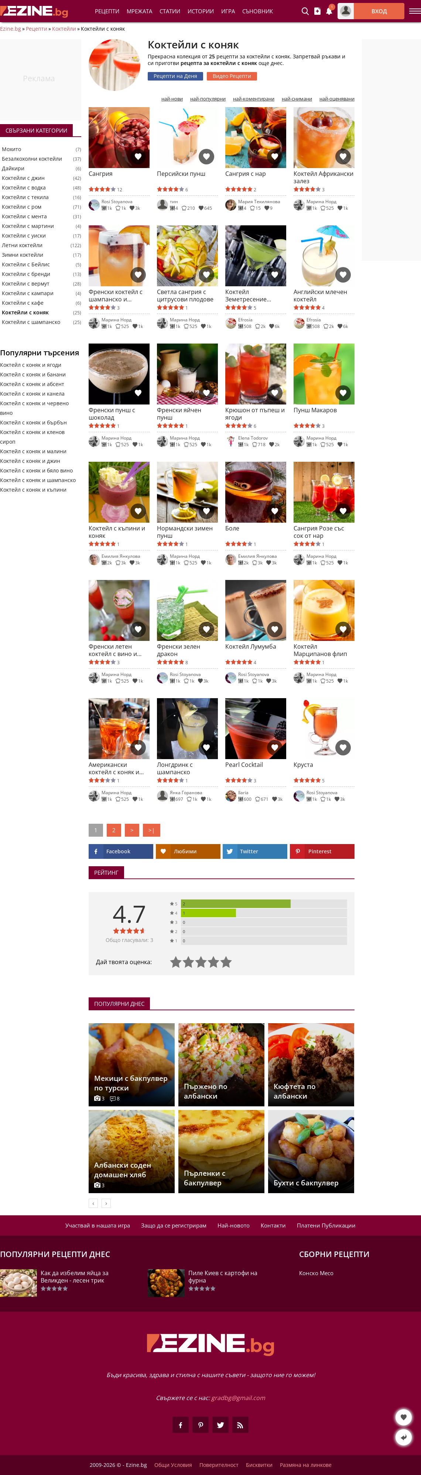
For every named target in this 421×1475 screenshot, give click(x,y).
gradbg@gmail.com (238, 1398)
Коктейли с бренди (26, 274)
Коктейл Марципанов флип (320, 650)
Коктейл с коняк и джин (30, 460)
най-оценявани (337, 98)
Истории (201, 11)
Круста (303, 765)
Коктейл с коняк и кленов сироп (32, 436)
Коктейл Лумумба (250, 647)
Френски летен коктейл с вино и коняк (113, 650)
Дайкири (13, 168)
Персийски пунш (181, 174)
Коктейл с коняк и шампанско (38, 480)
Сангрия (101, 174)
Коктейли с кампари (28, 293)
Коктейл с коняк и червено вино (34, 408)
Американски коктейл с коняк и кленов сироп (114, 768)
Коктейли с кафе (23, 303)
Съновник (257, 11)
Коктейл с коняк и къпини (33, 489)
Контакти (273, 1225)
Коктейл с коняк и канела (32, 393)
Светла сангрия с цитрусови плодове (185, 295)
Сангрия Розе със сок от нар (319, 532)
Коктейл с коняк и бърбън (33, 422)
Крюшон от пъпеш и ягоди (255, 413)
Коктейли (64, 29)
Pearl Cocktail (244, 765)
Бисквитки (259, 1465)
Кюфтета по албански (295, 1091)
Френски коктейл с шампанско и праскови (116, 295)
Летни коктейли (22, 245)
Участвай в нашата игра (97, 1225)
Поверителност (219, 1465)
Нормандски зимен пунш (185, 532)
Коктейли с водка (24, 188)
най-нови (172, 98)
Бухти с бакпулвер (306, 1183)
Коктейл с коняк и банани (33, 374)
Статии (170, 11)
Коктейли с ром (21, 207)
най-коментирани (253, 98)
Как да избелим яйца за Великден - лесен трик (75, 1276)
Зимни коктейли (22, 255)
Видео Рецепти (232, 75)
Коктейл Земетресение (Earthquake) (246, 295)
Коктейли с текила (25, 197)
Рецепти (107, 11)
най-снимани (297, 98)
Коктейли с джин (23, 178)
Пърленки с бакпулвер (204, 1178)
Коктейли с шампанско (31, 322)
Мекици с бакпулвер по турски (131, 1083)
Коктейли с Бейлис (26, 264)
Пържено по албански (205, 1091)
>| (151, 830)
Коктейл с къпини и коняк (117, 532)
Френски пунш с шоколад (112, 413)
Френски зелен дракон (178, 650)
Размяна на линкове (306, 1465)
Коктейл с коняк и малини (33, 451)
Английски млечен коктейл (320, 295)
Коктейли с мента (24, 216)
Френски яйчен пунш (179, 413)
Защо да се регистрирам (173, 1225)
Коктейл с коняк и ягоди (30, 364)
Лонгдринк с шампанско (175, 768)
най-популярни (208, 98)
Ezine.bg (10, 29)
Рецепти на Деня (175, 75)
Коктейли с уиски (24, 236)
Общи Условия (173, 1465)
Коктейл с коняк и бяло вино (36, 470)
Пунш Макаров (315, 410)
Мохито (11, 149)
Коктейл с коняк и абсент (32, 383)
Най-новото (234, 1225)
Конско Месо (316, 1273)
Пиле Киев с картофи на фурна (222, 1276)
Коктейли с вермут (25, 284)
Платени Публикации (326, 1225)
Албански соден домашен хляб (122, 1169)
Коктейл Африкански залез (323, 177)
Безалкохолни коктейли (32, 159)
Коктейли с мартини (28, 226)
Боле (232, 528)
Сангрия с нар (245, 174)
